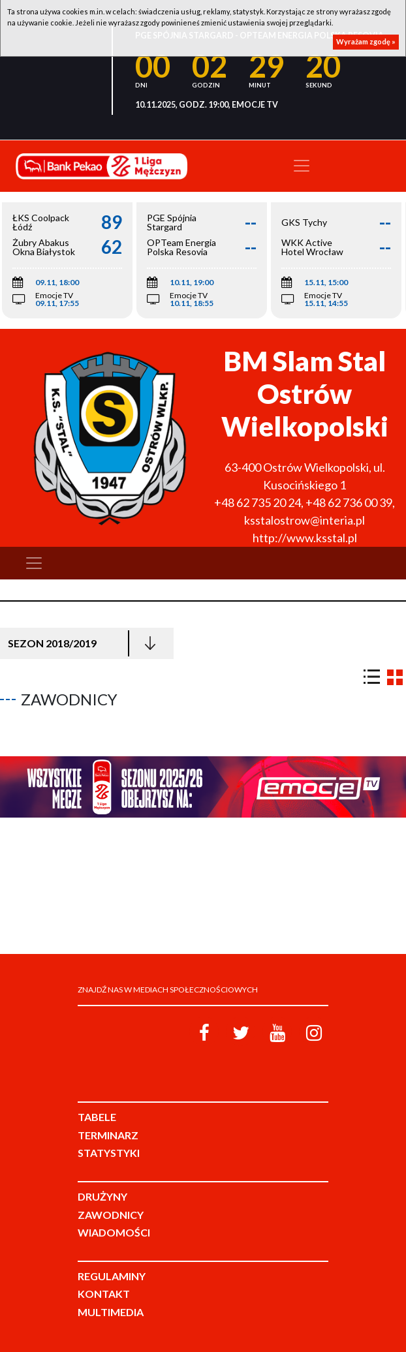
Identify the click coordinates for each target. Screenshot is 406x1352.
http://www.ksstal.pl (305, 537)
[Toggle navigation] (301, 166)
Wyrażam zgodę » (366, 41)
